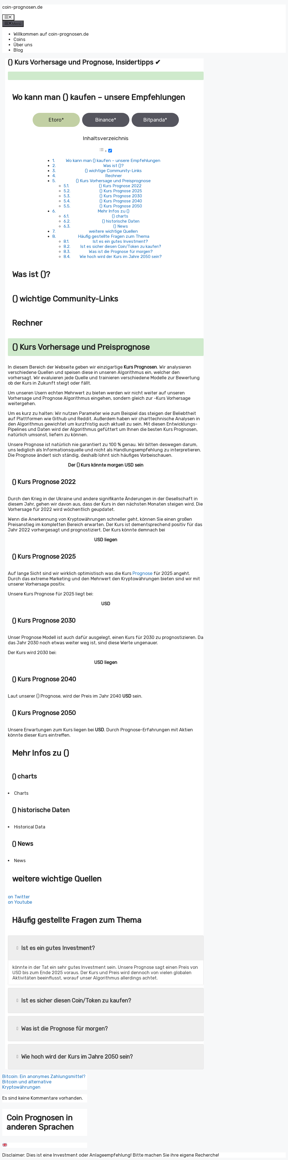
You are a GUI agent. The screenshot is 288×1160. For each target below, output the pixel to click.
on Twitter (19, 896)
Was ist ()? (113, 165)
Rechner (113, 175)
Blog (18, 50)
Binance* (105, 120)
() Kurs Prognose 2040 (121, 201)
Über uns (23, 44)
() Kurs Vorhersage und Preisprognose (113, 180)
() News (120, 226)
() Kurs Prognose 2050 (121, 206)
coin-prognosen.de (22, 7)
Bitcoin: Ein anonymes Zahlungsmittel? (44, 1076)
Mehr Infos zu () (113, 211)
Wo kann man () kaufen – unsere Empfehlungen (113, 160)
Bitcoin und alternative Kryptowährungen (26, 1084)
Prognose (142, 573)
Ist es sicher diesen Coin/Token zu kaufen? (120, 246)
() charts (120, 216)
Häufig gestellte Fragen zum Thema (113, 236)
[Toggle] (110, 150)
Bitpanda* (155, 120)
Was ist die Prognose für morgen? (121, 251)
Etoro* (56, 120)
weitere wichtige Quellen (113, 231)
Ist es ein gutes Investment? (120, 241)
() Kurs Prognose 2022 (120, 185)
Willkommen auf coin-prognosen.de (51, 34)
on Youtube (20, 902)
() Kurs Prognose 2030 (121, 195)
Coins (19, 39)
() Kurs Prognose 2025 (121, 190)
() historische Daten (121, 221)
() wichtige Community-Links (113, 170)
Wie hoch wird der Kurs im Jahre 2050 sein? (121, 256)
